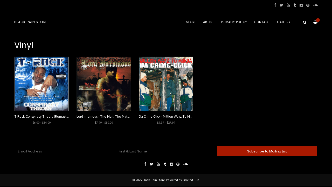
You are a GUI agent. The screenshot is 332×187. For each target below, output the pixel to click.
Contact (262, 22)
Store (191, 22)
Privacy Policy (234, 22)
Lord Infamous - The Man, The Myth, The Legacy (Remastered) (123, 116)
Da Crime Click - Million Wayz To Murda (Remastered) (178, 116)
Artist (209, 22)
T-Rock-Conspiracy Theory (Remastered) (44, 116)
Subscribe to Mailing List (267, 151)
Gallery (283, 22)
